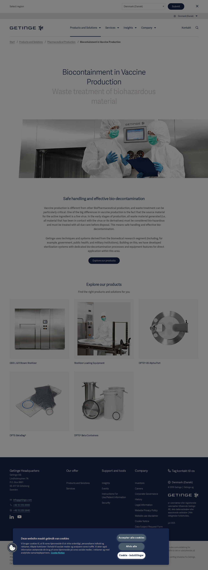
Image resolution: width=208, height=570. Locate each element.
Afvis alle (131, 546)
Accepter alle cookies (131, 537)
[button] (12, 548)
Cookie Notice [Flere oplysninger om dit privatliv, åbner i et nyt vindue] (58, 552)
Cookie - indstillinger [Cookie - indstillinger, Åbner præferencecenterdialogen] (131, 555)
